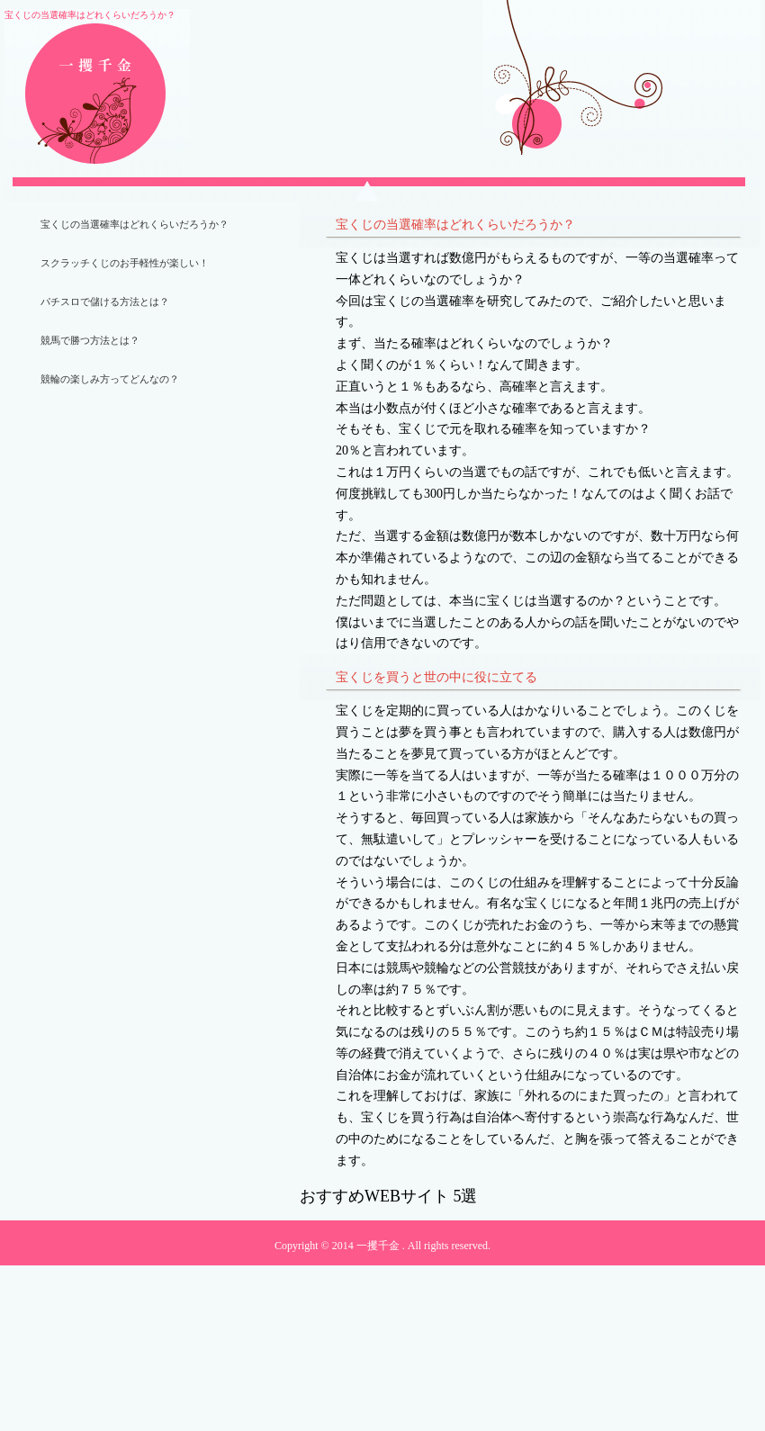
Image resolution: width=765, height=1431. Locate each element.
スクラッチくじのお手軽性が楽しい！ (124, 262)
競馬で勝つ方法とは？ (90, 340)
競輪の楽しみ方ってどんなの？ (109, 379)
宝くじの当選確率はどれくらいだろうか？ (134, 224)
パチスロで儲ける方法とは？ (104, 301)
